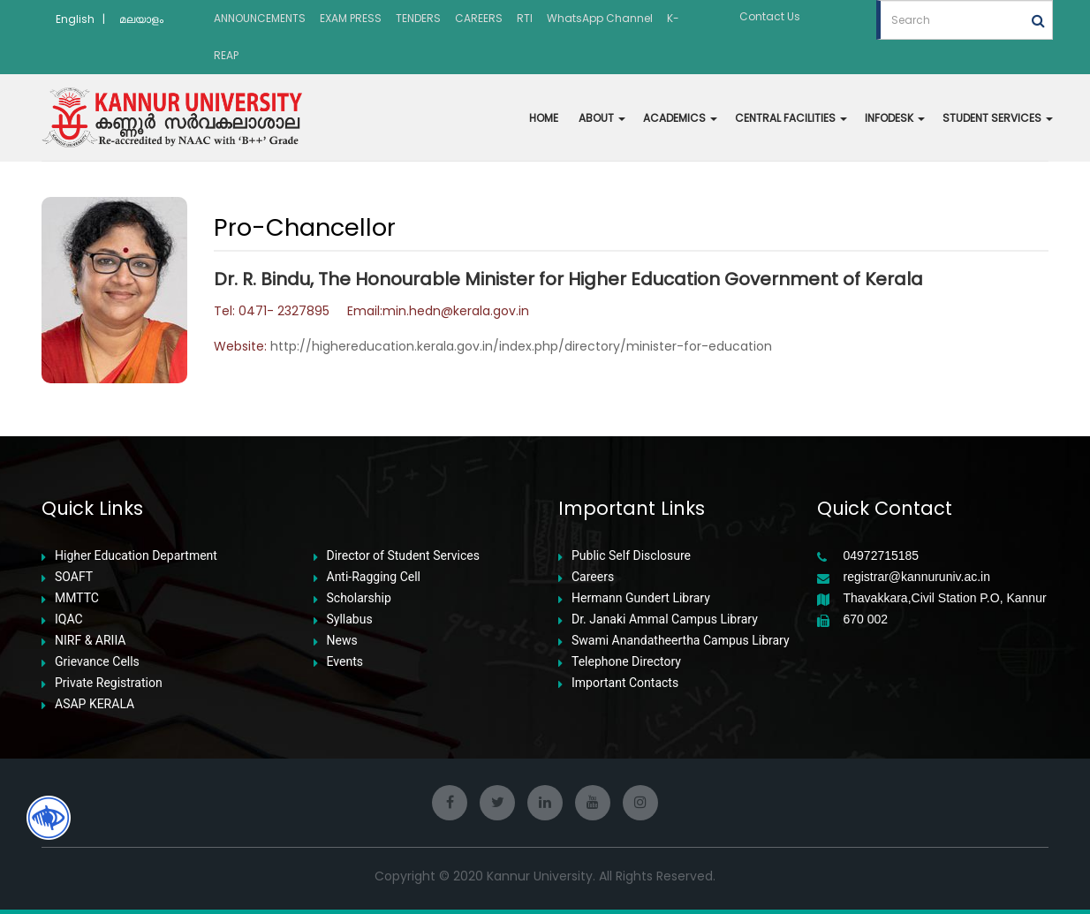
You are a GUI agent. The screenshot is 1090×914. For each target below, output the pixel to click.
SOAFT (74, 577)
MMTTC (77, 598)
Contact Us (769, 16)
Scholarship (359, 598)
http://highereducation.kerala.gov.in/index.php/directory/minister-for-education (521, 346)
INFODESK (895, 117)
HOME (543, 117)
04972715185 (882, 555)
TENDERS (418, 18)
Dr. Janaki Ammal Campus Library (664, 619)
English (75, 18)
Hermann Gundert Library (640, 598)
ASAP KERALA (94, 704)
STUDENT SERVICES (997, 117)
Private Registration (109, 683)
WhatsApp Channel (600, 18)
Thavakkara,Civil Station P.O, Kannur (945, 598)
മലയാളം (141, 18)
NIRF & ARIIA (90, 640)
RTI (525, 18)
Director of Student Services (403, 555)
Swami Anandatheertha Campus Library (680, 640)
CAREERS (479, 18)
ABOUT (602, 117)
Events (345, 661)
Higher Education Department (136, 555)
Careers (592, 577)
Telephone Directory (626, 661)
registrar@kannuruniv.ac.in (917, 577)
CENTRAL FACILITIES (791, 117)
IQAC (69, 619)
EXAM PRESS (351, 18)
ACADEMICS (680, 117)
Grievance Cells (97, 661)
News (342, 640)
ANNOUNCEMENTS (260, 18)
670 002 (866, 619)
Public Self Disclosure (631, 555)
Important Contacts (624, 683)
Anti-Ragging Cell (374, 577)
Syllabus (350, 619)
